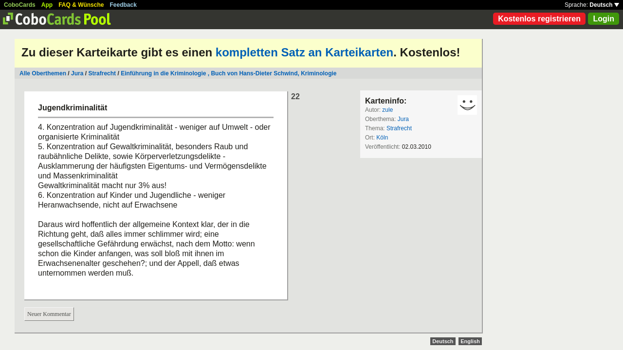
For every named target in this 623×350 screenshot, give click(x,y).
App (47, 4)
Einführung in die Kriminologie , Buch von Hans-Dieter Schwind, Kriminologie (228, 73)
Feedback (123, 4)
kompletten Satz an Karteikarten (304, 52)
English (470, 341)
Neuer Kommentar (49, 314)
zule (387, 109)
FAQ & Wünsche (81, 4)
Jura (77, 73)
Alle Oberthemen (42, 73)
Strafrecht (102, 73)
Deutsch (604, 4)
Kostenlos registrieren (539, 19)
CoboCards (20, 4)
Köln (382, 137)
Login (603, 19)
